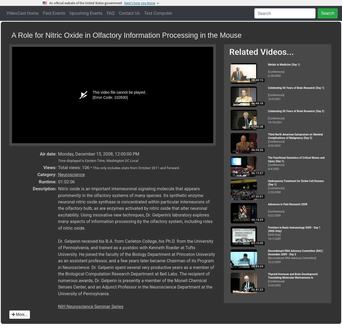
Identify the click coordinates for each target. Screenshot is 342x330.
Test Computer (158, 13)
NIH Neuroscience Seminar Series (90, 306)
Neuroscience (71, 174)
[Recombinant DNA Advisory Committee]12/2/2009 (297, 256)
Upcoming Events (86, 13)
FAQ (111, 13)
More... (20, 314)
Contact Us (129, 13)
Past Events (54, 13)
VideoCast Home (22, 13)
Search (327, 13)
